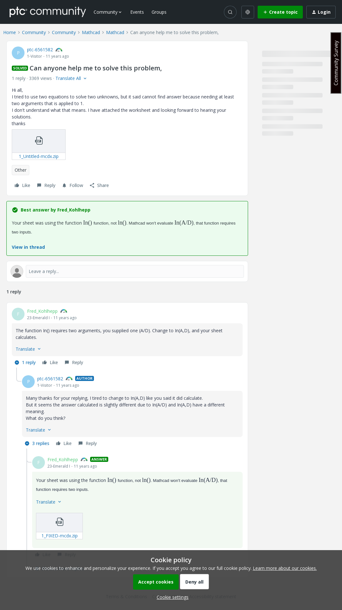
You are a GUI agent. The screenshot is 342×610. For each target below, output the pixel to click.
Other (20, 170)
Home (9, 32)
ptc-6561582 (40, 50)
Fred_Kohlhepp (42, 311)
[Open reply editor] (127, 271)
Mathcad (91, 32)
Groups (159, 12)
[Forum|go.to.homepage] (48, 12)
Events (137, 12)
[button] (280, 12)
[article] (127, 338)
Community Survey (335, 62)
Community (34, 32)
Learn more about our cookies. (285, 568)
